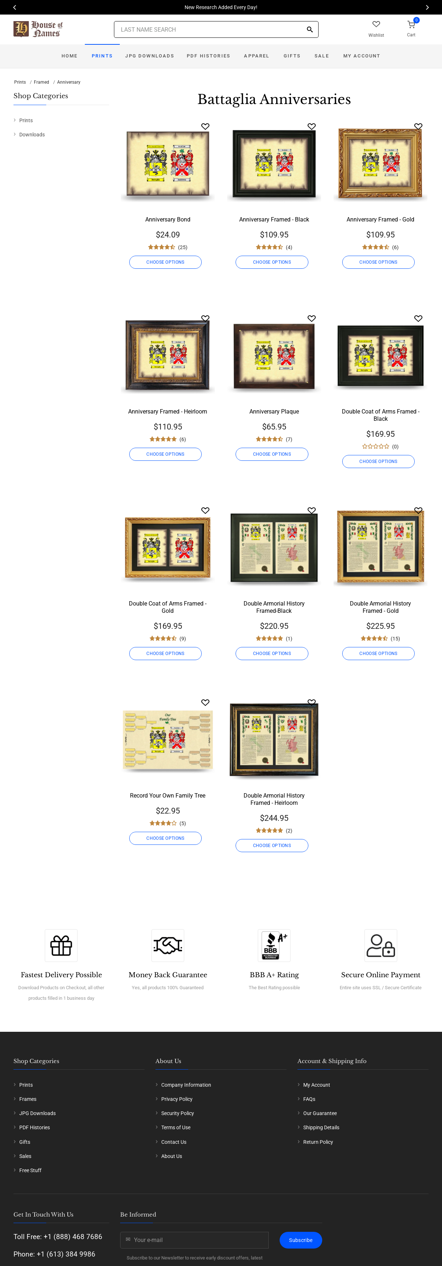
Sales (25, 1156)
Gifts (292, 56)
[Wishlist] (205, 126)
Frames (27, 1099)
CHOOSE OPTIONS (167, 262)
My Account (362, 56)
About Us (171, 1156)
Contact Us (173, 1142)
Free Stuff (30, 1170)
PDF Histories (208, 56)
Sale (322, 56)
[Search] (310, 30)
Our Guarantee (320, 1113)
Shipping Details (321, 1127)
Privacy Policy (177, 1099)
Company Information (186, 1085)
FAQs (309, 1099)
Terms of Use (175, 1127)
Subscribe (300, 1240)
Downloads (32, 134)
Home (70, 56)
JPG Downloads (149, 56)
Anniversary (68, 82)
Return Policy (318, 1142)
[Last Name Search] (216, 29)
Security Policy (177, 1113)
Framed (41, 82)
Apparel (256, 56)
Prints (102, 56)
